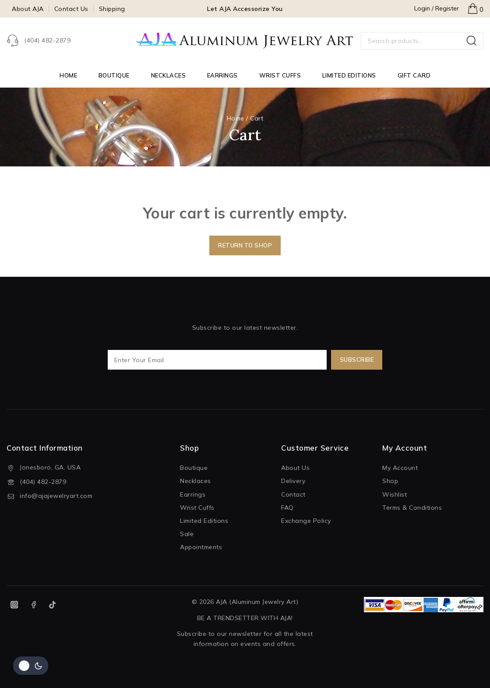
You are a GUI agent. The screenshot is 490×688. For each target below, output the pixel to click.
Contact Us (71, 9)
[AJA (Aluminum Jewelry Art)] (245, 40)
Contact (293, 494)
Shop (390, 481)
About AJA (28, 9)
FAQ (287, 508)
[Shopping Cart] (475, 9)
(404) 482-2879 (43, 482)
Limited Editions (349, 75)
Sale (187, 534)
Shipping (112, 9)
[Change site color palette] (30, 665)
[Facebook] (33, 604)
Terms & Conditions (412, 508)
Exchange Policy (306, 521)
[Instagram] (14, 604)
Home (68, 75)
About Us (295, 468)
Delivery (293, 481)
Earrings (222, 75)
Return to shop (245, 245)
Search (474, 40)
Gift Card (414, 75)
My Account (400, 468)
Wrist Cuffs (280, 75)
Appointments (201, 547)
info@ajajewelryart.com (56, 496)
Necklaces (168, 75)
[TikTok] (52, 604)
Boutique (114, 75)
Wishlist (394, 494)
